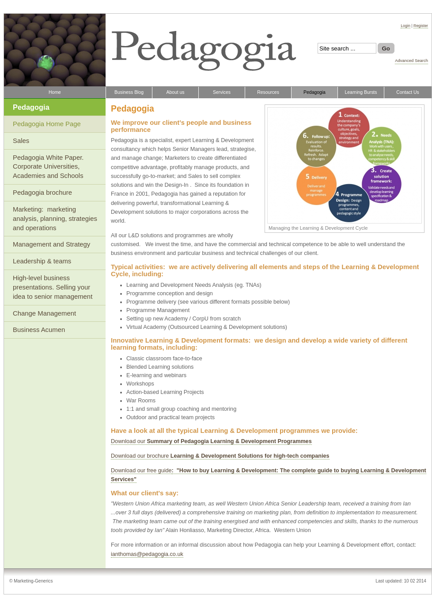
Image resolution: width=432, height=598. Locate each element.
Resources (268, 92)
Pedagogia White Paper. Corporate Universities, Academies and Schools (49, 167)
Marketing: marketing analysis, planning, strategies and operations (55, 218)
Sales (21, 140)
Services (222, 92)
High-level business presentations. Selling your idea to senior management (52, 287)
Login (405, 25)
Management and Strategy (51, 244)
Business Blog (129, 92)
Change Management (44, 313)
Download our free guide (141, 470)
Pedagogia (314, 92)
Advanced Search (411, 60)
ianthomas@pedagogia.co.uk (147, 554)
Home (55, 92)
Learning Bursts (361, 92)
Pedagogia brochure (42, 192)
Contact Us (407, 92)
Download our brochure (220, 456)
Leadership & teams (42, 261)
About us (175, 92)
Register (420, 25)
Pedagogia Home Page (47, 123)
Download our (211, 441)
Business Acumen (39, 329)
